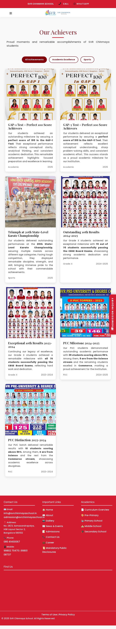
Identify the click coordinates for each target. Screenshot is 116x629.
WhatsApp (81, 3)
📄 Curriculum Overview (95, 509)
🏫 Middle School (91, 526)
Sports (87, 59)
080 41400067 (12, 541)
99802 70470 (11, 550)
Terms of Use (49, 614)
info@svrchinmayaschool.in (20, 513)
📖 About (47, 515)
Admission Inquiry (112, 313)
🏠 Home (47, 509)
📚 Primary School (91, 520)
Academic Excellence (63, 59)
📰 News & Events (52, 526)
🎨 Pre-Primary (90, 515)
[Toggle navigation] (11, 13)
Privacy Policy (67, 614)
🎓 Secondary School (93, 531)
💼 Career (48, 542)
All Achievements (34, 59)
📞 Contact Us (50, 537)
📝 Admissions (51, 531)
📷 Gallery (48, 520)
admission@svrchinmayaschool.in (24, 517)
